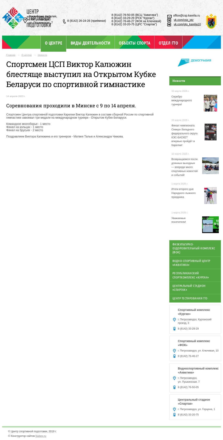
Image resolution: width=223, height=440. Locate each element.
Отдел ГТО (168, 42)
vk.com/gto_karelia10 (187, 24)
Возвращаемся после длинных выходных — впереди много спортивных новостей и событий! (184, 167)
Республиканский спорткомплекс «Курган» (190, 275)
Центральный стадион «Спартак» (188, 287)
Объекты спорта (134, 42)
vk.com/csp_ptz (184, 20)
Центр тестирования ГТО (190, 298)
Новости (42, 55)
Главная (10, 55)
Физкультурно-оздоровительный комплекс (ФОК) (193, 248)
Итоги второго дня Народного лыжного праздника (183, 193)
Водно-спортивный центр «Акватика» (191, 263)
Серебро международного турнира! (181, 100)
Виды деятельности (90, 42)
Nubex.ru (40, 436)
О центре (53, 42)
